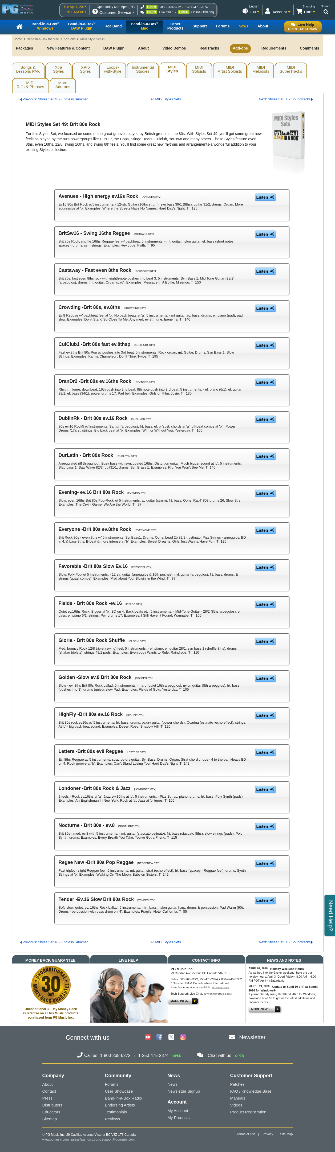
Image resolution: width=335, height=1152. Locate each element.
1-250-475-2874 (196, 7)
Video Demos (174, 48)
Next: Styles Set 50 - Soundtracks (284, 99)
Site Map (286, 1134)
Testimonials (116, 1112)
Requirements (273, 48)
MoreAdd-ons (62, 84)
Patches (237, 1084)
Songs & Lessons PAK (28, 69)
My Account (178, 1110)
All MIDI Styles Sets (166, 99)
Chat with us (219, 1055)
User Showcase (119, 1091)
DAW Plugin (113, 48)
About (143, 48)
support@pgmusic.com (218, 994)
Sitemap (49, 1119)
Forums (112, 1084)
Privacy (268, 1134)
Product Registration (248, 1112)
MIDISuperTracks (291, 69)
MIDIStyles (172, 69)
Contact (49, 1091)
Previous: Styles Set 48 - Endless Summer (55, 99)
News (173, 1084)
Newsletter (252, 1037)
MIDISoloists (199, 69)
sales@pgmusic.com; (86, 1139)
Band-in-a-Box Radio (123, 1098)
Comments (309, 48)
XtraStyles (58, 69)
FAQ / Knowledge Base (251, 1091)
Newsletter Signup (184, 1091)
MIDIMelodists (260, 69)
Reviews (112, 1119)
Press (47, 1098)
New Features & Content (68, 48)
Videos (236, 1105)
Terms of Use (246, 1134)
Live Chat (166, 12)
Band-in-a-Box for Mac (43, 39)
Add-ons (70, 39)
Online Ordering (202, 12)
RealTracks (209, 48)
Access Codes (220, 987)
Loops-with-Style (112, 69)
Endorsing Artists (120, 1105)
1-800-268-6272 (169, 7)
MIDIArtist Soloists (230, 69)
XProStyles (85, 69)
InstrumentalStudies (143, 69)
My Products (179, 1117)
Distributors (52, 1105)
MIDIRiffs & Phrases (30, 84)
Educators (51, 1112)
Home (18, 39)
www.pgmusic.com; (56, 1139)
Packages (24, 48)
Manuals (237, 1098)
